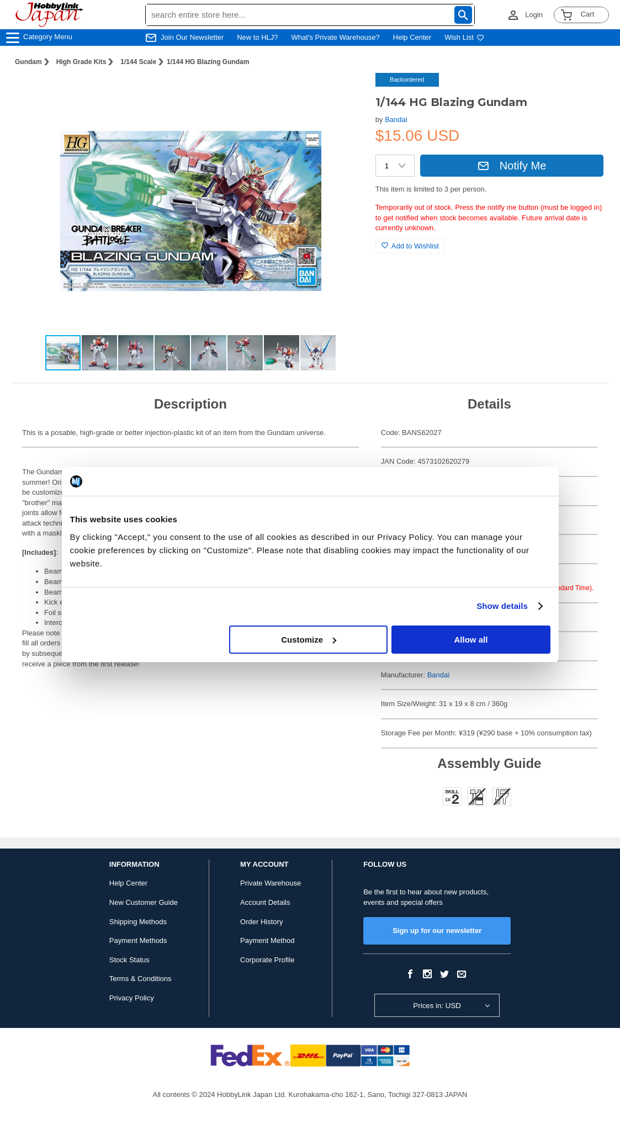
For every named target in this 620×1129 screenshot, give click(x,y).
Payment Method (267, 940)
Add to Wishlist (410, 246)
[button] (344, 92)
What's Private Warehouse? (336, 37)
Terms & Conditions (140, 978)
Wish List (464, 37)
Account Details (265, 902)
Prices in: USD (437, 1005)
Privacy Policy (131, 998)
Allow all (471, 639)
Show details (502, 606)
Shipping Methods (138, 922)
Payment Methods (138, 940)
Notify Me (512, 166)
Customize (308, 639)
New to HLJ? (257, 37)
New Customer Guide (143, 902)
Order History (261, 922)
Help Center (412, 37)
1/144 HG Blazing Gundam (208, 62)
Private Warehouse (270, 883)
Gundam (28, 62)
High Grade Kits (81, 62)
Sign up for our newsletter (437, 930)
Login (534, 14)
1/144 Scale (138, 62)
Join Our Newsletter (192, 37)
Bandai (396, 119)
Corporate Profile (267, 960)
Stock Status (129, 960)
